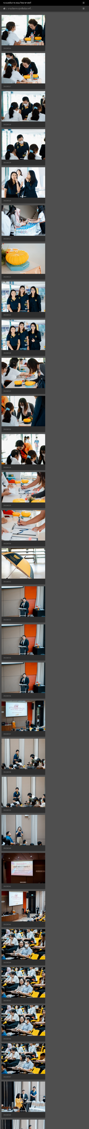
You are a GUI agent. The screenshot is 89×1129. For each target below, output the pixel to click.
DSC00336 (52, 339)
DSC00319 (52, 83)
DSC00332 (7, 303)
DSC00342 (52, 449)
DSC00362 (52, 741)
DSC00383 (52, 1070)
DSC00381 (52, 1033)
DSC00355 (52, 631)
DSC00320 (7, 120)
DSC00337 (7, 376)
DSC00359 (7, 704)
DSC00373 (52, 924)
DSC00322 (7, 156)
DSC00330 (52, 266)
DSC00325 (52, 193)
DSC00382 (7, 1070)
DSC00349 (7, 558)
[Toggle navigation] (83, 2)
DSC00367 (7, 851)
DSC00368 (52, 851)
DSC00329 (7, 266)
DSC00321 (52, 120)
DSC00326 (7, 229)
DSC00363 (7, 778)
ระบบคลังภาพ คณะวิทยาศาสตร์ (17, 3)
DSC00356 (7, 668)
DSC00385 (52, 1106)
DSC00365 (7, 814)
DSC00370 (7, 887)
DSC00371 (52, 887)
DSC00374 (7, 960)
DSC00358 (52, 668)
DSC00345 (52, 485)
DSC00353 (7, 631)
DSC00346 (7, 522)
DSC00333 (52, 303)
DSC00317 (52, 47)
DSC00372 (7, 924)
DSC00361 (7, 741)
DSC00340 (52, 412)
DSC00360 (52, 704)
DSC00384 (7, 1106)
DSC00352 (52, 595)
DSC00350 (52, 558)
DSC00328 (52, 229)
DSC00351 (7, 595)
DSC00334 (7, 339)
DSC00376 (7, 997)
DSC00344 (7, 485)
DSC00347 (52, 522)
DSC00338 (52, 376)
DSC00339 (7, 412)
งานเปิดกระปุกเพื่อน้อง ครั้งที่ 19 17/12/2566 (20, 8)
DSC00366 (52, 814)
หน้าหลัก (4, 8)
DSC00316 (7, 47)
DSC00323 (52, 156)
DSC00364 (52, 778)
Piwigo (48, 1125)
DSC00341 (7, 449)
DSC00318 (7, 83)
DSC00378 (52, 997)
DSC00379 (7, 1033)
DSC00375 (52, 960)
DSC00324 (7, 193)
